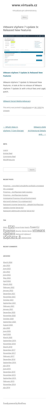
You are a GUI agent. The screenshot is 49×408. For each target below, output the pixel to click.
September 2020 (9, 322)
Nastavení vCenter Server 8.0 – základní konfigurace (23, 204)
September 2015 (9, 378)
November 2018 (9, 344)
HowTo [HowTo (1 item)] (27, 227)
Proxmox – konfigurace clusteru (15, 195)
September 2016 (9, 362)
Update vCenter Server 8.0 (13, 207)
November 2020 (9, 315)
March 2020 (7, 337)
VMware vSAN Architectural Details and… (37, 131)
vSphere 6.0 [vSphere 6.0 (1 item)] (20, 234)
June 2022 (7, 275)
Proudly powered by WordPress (14, 403)
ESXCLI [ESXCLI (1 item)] (5, 227)
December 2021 (9, 293)
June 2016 (7, 369)
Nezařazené (26, 107)
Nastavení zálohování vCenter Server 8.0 (18, 211)
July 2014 (6, 387)
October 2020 (8, 318)
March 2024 (7, 262)
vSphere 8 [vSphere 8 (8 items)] (12, 236)
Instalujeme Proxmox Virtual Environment (19, 198)
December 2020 (9, 312)
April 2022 (7, 281)
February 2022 (8, 287)
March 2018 (7, 347)
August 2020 (8, 325)
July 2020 (6, 328)
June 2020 (7, 331)
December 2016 (9, 359)
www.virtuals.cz (24, 5)
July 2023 (6, 265)
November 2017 (9, 353)
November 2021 (9, 297)
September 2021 (9, 303)
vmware (6, 110)
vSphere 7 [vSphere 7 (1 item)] (27, 234)
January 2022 (8, 290)
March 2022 (7, 284)
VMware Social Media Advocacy (16, 101)
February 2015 (8, 381)
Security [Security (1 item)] (18, 231)
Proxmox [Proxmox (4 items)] (9, 230)
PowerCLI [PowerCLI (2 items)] (34, 227)
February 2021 (8, 306)
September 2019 (9, 340)
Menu (25, 17)
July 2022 (6, 272)
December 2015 (9, 372)
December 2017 (9, 350)
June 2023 (7, 268)
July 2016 (6, 365)
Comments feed (9, 156)
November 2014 (9, 384)
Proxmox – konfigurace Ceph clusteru (17, 192)
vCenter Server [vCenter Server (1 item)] (27, 231)
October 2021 (8, 300)
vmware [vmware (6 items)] (38, 230)
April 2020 (7, 334)
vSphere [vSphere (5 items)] (9, 233)
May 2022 (7, 278)
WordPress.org (9, 159)
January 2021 (8, 309)
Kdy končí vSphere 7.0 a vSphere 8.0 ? (17, 201)
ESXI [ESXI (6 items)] (11, 226)
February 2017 (8, 356)
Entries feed (7, 153)
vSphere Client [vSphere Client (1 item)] (26, 238)
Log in (5, 150)
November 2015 (9, 375)
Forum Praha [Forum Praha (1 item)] (19, 227)
